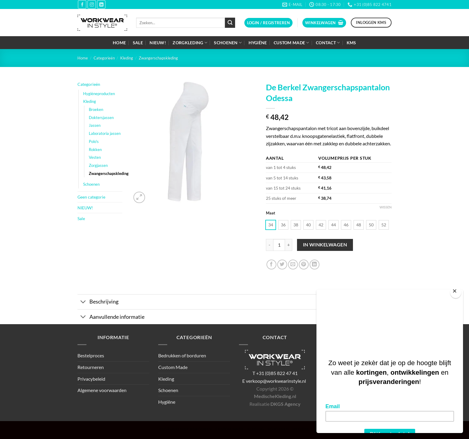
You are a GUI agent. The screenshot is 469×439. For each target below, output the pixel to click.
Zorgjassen (98, 165)
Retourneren (90, 367)
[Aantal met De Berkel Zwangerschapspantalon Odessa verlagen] (269, 245)
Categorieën (104, 58)
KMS (351, 42)
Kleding (126, 58)
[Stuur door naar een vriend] (293, 264)
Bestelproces (90, 355)
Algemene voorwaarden (102, 390)
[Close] (455, 292)
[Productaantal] (279, 245)
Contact (328, 42)
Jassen (94, 125)
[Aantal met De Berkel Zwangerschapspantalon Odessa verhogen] (288, 245)
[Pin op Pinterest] (304, 264)
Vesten (95, 157)
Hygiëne (258, 42)
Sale (138, 42)
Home (119, 42)
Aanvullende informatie (110, 317)
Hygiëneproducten (99, 93)
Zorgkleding (190, 42)
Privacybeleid (91, 379)
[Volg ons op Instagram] (91, 4)
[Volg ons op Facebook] (82, 4)
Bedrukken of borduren (182, 355)
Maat (270, 213)
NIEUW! (158, 42)
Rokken (95, 149)
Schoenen (228, 42)
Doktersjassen (101, 117)
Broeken (96, 109)
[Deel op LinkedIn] (314, 264)
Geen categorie (91, 196)
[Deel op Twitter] (282, 264)
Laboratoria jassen (105, 133)
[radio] (270, 224)
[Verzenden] (230, 23)
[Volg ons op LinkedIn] (101, 4)
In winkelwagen (325, 244)
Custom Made (291, 42)
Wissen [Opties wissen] (386, 207)
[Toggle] (83, 302)
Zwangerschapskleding (158, 58)
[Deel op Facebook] (271, 264)
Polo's (94, 141)
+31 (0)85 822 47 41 (277, 373)
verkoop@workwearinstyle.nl (276, 381)
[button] (268, 23)
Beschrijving (97, 302)
